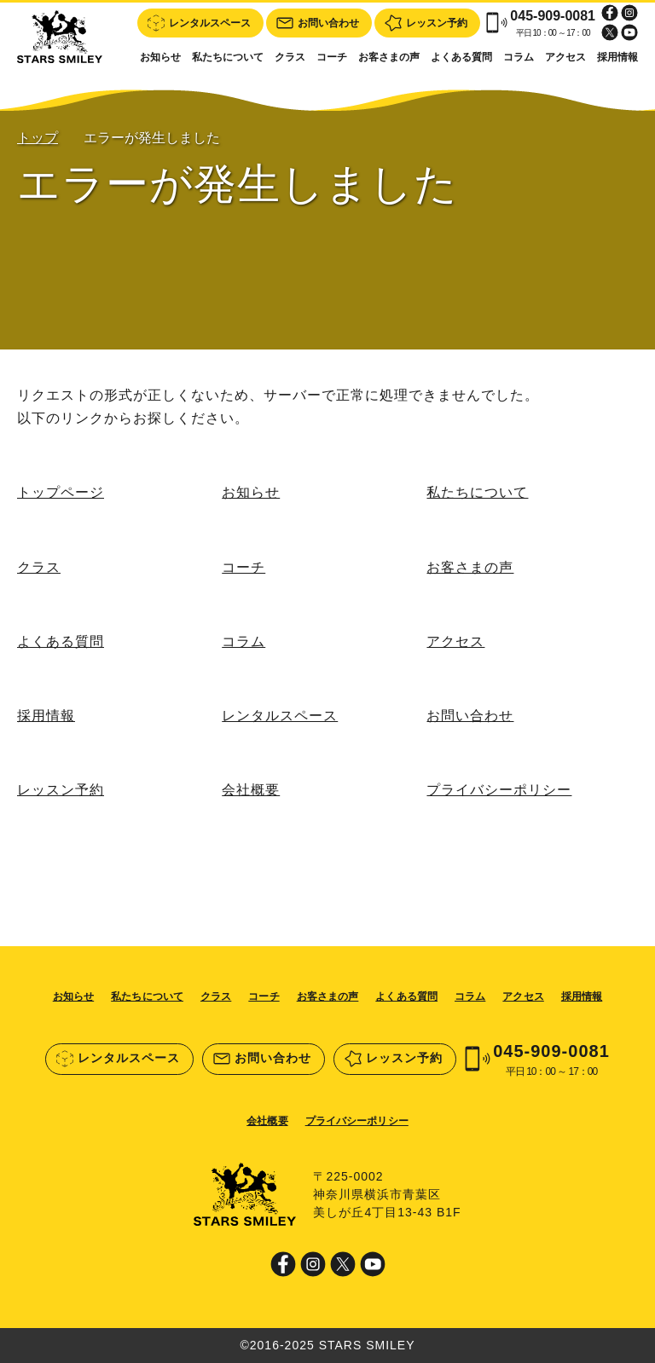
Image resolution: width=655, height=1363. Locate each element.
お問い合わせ (469, 715)
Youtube (629, 32)
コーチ (331, 57)
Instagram (629, 12)
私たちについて (228, 57)
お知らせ (160, 57)
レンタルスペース (280, 715)
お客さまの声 (389, 57)
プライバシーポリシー (498, 790)
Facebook (609, 12)
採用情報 (617, 57)
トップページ (60, 492)
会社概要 (251, 790)
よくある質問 (461, 57)
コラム (518, 57)
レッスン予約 (60, 790)
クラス (290, 57)
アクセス (565, 57)
